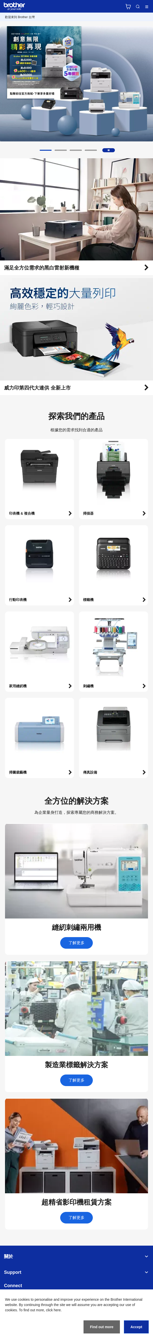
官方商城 (128, 7)
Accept (136, 1327)
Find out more (101, 1327)
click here (53, 1310)
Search (137, 6)
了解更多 (76, 943)
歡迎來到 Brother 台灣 (20, 17)
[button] (46, 150)
